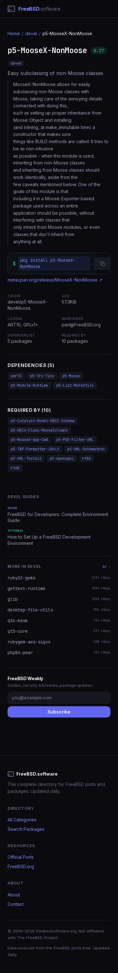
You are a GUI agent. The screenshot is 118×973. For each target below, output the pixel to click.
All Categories (22, 819)
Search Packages (26, 829)
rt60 (15, 467)
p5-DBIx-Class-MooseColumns (39, 430)
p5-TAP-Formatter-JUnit (35, 449)
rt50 (86, 458)
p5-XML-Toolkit (26, 458)
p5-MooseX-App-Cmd (29, 439)
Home (14, 33)
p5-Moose (71, 376)
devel (31, 33)
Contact (16, 904)
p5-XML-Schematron (86, 449)
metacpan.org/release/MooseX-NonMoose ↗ (55, 279)
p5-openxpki (62, 458)
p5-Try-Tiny (42, 376)
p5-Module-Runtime (29, 385)
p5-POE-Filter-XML (75, 439)
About (14, 894)
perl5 (16, 376)
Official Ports (21, 857)
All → (106, 566)
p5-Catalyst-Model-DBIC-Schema (43, 420)
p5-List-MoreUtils (75, 385)
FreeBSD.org (21, 866)
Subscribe (59, 711)
